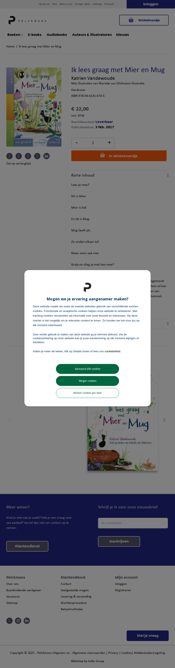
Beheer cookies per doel (87, 393)
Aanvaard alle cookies (87, 369)
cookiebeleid (112, 351)
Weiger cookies (87, 381)
